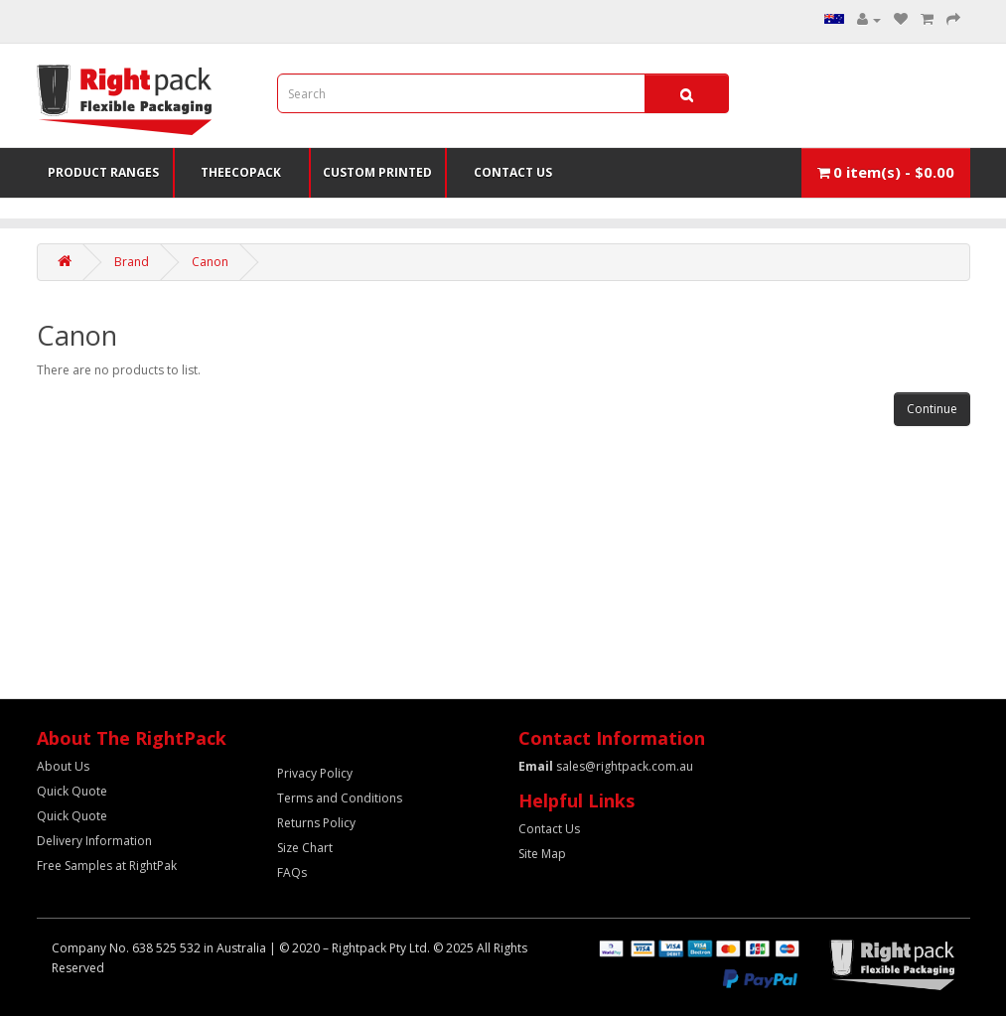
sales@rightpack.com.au (605, 766)
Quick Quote (72, 791)
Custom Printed (377, 172)
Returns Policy (316, 822)
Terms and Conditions (339, 798)
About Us (63, 766)
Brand (131, 261)
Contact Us (513, 172)
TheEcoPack (241, 172)
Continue (932, 408)
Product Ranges (103, 172)
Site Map (542, 853)
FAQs (292, 872)
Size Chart (305, 847)
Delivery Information (94, 840)
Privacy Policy (315, 773)
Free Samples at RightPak (107, 865)
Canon (210, 261)
